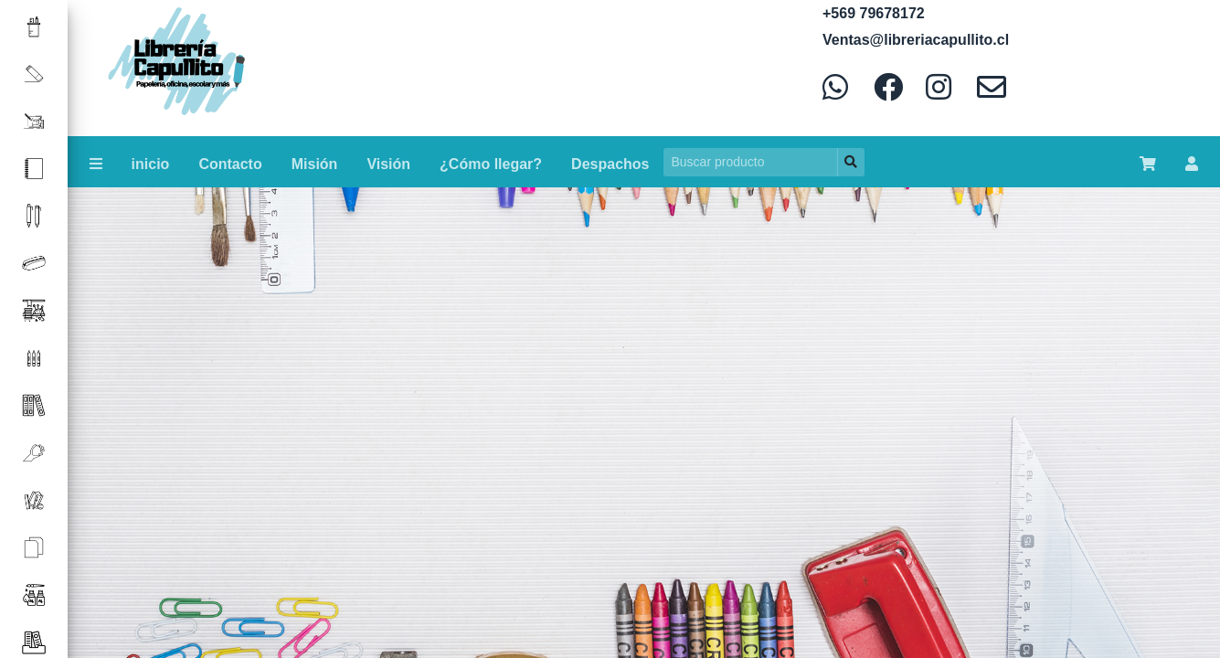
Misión (315, 164)
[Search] (750, 162)
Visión (388, 164)
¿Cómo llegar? (491, 164)
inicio (151, 164)
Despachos (610, 164)
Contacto (229, 164)
